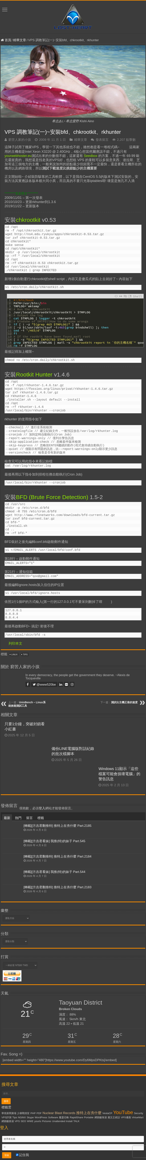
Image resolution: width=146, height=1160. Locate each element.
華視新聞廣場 (9, 1113)
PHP (33, 1113)
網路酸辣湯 (100, 1117)
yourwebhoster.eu (18, 156)
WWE (30, 1121)
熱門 (18, 818)
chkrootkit (28, 220)
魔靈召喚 (64, 1117)
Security (138, 1113)
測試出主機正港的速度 (124, 702)
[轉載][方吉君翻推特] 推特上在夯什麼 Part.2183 (57, 887)
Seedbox (90, 156)
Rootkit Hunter (34, 374)
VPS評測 (7, 1117)
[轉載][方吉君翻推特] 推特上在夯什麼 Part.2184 (57, 856)
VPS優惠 (126, 1117)
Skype (30, 1117)
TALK (76, 1121)
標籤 (40, 818)
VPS (17, 1121)
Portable (89, 1117)
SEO (23, 1121)
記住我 (22, 1155)
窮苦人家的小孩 (19, 140)
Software (53, 1117)
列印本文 (15, 643)
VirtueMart (137, 1117)
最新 (7, 818)
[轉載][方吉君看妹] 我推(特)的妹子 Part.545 (54, 841)
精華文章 (19, 40)
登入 (42, 808)
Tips (25, 654)
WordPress (41, 1117)
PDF (39, 1113)
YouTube (123, 1112)
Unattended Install (62, 1121)
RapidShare (76, 1117)
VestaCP (107, 1113)
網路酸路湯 (8, 1121)
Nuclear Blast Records (59, 1113)
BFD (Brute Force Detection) (52, 497)
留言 (29, 818)
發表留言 (102, 140)
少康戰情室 (23, 1113)
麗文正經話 (114, 1117)
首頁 (6, 40)
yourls (37, 1121)
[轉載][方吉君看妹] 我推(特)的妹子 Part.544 (54, 872)
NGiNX (22, 1117)
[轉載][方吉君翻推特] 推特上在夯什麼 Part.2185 (57, 826)
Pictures (46, 1121)
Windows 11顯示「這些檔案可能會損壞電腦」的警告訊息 (119, 774)
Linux (14, 654)
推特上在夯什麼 (89, 1113)
